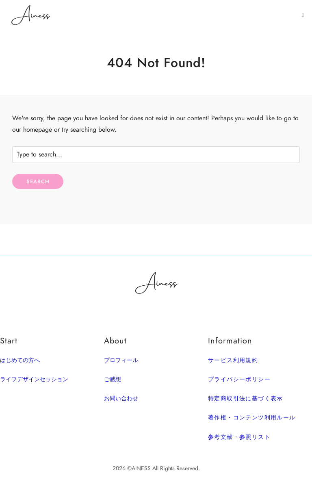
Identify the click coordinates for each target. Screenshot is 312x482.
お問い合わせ (121, 398)
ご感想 (112, 379)
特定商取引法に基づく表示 (245, 398)
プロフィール (121, 360)
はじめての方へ (20, 360)
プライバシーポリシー (239, 379)
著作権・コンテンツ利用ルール (252, 417)
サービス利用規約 (233, 360)
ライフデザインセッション (34, 379)
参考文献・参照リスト (239, 437)
